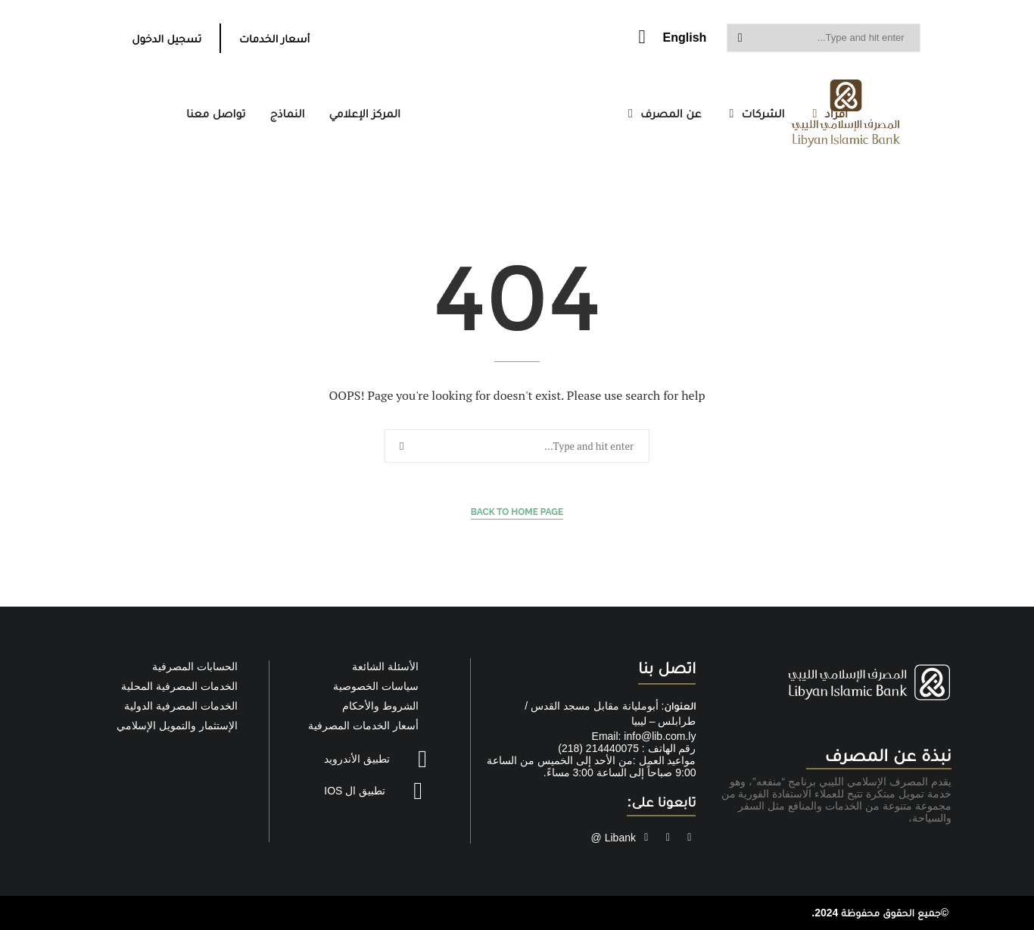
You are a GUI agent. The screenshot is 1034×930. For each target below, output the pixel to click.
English (685, 37)
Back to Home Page (517, 512)
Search (740, 37)
